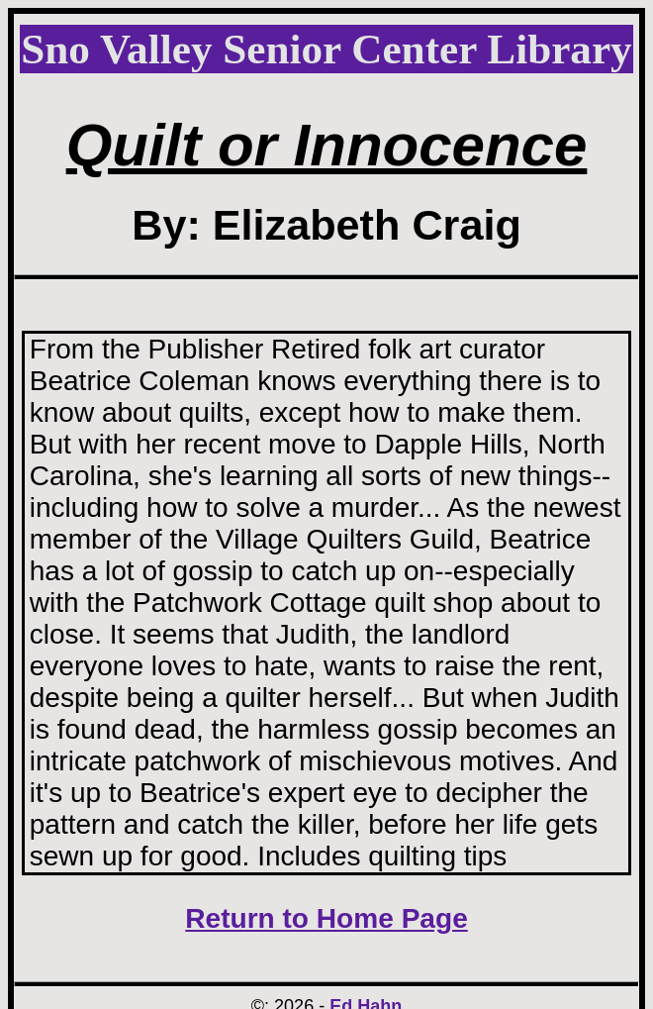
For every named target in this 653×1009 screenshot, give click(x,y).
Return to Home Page (326, 918)
